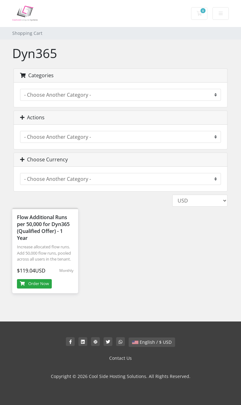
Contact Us (120, 358)
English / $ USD (152, 342)
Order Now (34, 283)
